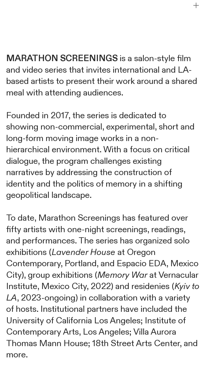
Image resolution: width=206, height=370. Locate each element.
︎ (196, 5)
